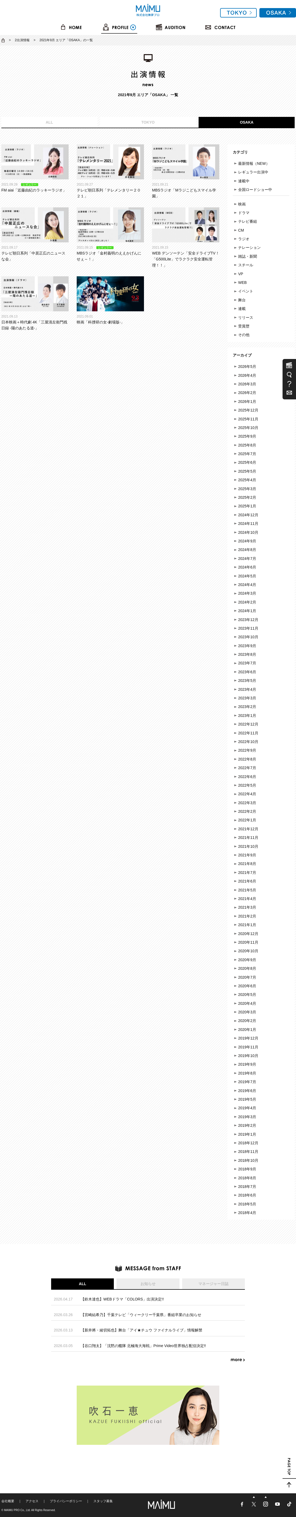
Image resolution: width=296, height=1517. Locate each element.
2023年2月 (247, 707)
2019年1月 (247, 1134)
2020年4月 (247, 1003)
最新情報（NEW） (254, 163)
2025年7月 (247, 454)
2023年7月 (247, 663)
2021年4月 (247, 899)
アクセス (32, 1501)
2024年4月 (247, 585)
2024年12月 (248, 515)
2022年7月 (247, 768)
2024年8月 (247, 549)
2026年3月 (247, 384)
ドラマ (243, 213)
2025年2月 (247, 497)
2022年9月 (247, 750)
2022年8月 (247, 759)
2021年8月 (247, 864)
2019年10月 (248, 1056)
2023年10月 (248, 637)
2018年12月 (248, 1143)
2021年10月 (248, 846)
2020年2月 (247, 1021)
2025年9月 (247, 436)
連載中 (243, 181)
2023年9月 (247, 646)
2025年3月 (247, 489)
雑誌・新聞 (247, 256)
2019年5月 (247, 1099)
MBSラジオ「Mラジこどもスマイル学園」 (185, 171)
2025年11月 (248, 419)
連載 (242, 308)
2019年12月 (248, 1038)
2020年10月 (248, 951)
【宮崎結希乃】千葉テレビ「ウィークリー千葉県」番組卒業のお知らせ (141, 1315)
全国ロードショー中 (255, 189)
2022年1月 (247, 820)
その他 (243, 335)
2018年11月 (248, 1151)
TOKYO (148, 122)
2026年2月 (247, 392)
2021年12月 (248, 829)
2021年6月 (247, 881)
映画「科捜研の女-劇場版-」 (110, 300)
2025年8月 (247, 445)
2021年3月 (247, 907)
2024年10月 (248, 532)
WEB (242, 282)
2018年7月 (247, 1186)
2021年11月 (248, 837)
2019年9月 (247, 1064)
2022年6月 (247, 777)
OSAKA (246, 122)
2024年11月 (248, 523)
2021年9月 (247, 855)
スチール (245, 265)
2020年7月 (247, 977)
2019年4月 (247, 1108)
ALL (49, 122)
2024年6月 (247, 567)
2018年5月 (247, 1204)
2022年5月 (247, 785)
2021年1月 (247, 925)
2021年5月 (247, 890)
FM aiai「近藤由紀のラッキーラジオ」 (35, 168)
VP (240, 274)
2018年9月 (247, 1169)
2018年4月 (247, 1213)
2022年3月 (247, 803)
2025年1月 (247, 506)
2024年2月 (247, 602)
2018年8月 (247, 1178)
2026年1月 (247, 401)
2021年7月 (247, 872)
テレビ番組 (247, 221)
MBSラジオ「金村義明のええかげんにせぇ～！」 (110, 234)
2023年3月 (247, 698)
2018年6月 (247, 1195)
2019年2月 (247, 1125)
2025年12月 (248, 410)
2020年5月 (247, 994)
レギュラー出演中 (253, 172)
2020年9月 (247, 960)
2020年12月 (248, 934)
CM (241, 230)
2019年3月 (247, 1117)
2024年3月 (247, 593)
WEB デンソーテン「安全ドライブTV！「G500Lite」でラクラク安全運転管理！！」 (185, 237)
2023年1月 (247, 715)
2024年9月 (247, 541)
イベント (245, 291)
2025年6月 (247, 462)
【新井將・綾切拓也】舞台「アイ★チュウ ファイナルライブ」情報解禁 (141, 1330)
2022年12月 (248, 724)
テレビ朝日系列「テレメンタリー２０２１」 (110, 171)
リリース (245, 317)
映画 (242, 204)
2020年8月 (247, 968)
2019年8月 (247, 1073)
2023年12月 (248, 620)
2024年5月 (247, 576)
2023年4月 (247, 689)
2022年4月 (247, 794)
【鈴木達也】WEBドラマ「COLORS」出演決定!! (122, 1299)
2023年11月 (248, 628)
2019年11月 (248, 1047)
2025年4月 (247, 480)
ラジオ (243, 239)
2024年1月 (247, 611)
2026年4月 (247, 375)
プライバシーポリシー (66, 1501)
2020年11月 (248, 942)
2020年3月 (247, 1012)
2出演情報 (22, 40)
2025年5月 (247, 471)
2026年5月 (247, 366)
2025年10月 (248, 428)
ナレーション (249, 247)
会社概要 (7, 1501)
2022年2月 (247, 811)
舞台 (242, 300)
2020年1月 (247, 1029)
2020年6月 (247, 986)
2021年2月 (247, 916)
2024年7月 (247, 558)
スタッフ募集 (103, 1501)
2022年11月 (248, 733)
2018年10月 (248, 1160)
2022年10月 (248, 742)
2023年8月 (247, 654)
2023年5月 (247, 680)
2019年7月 (247, 1082)
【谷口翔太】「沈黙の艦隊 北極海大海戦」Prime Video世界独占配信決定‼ (143, 1346)
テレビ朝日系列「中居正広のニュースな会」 (35, 234)
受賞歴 (243, 326)
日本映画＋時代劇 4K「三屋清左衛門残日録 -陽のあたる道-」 (35, 303)
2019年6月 (247, 1091)
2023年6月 (247, 672)
